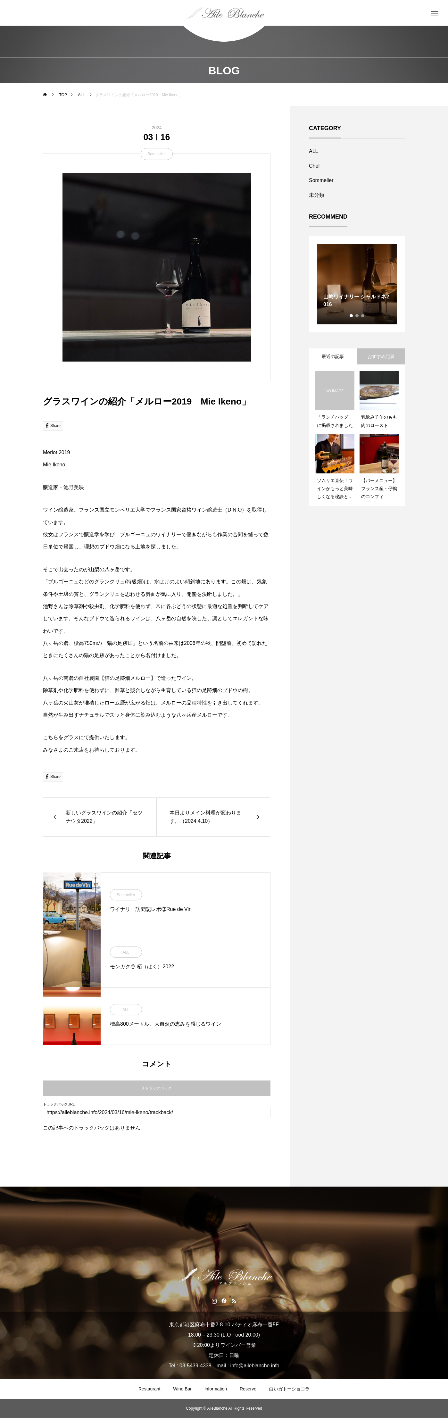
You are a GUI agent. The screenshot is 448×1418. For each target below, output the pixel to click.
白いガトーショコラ (289, 1388)
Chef (314, 166)
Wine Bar (182, 1388)
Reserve (248, 1388)
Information (215, 1388)
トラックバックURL (59, 1104)
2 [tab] (357, 315)
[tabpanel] (357, 284)
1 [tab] (351, 315)
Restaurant (149, 1388)
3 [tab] (363, 315)
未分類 (316, 195)
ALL (125, 952)
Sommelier (156, 154)
